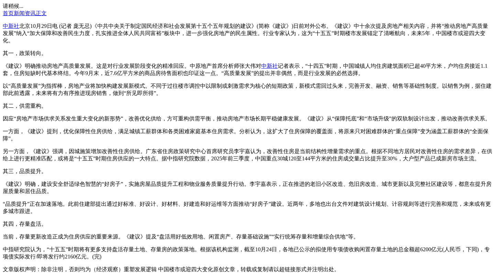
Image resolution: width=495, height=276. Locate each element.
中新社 (11, 26)
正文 (41, 13)
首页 (8, 13)
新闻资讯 (25, 13)
